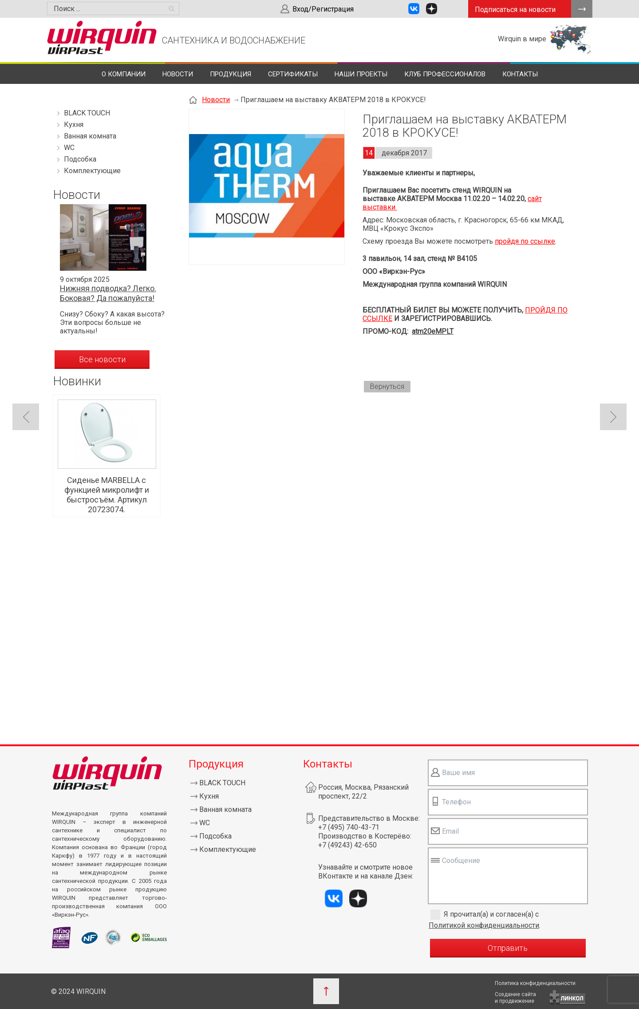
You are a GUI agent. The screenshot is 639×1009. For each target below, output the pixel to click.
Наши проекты (361, 74)
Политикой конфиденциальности (484, 925)
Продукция (230, 74)
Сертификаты (293, 74)
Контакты (520, 74)
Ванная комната (90, 136)
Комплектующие (92, 170)
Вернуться (387, 386)
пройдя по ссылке (525, 241)
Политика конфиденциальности (535, 983)
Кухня (73, 124)
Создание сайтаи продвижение (515, 997)
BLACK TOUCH (87, 113)
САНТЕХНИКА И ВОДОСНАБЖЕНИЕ (233, 40)
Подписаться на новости (515, 9)
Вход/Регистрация (323, 9)
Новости (177, 74)
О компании (124, 74)
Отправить (508, 948)
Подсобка (80, 159)
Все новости (102, 359)
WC (69, 147)
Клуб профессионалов (444, 74)
